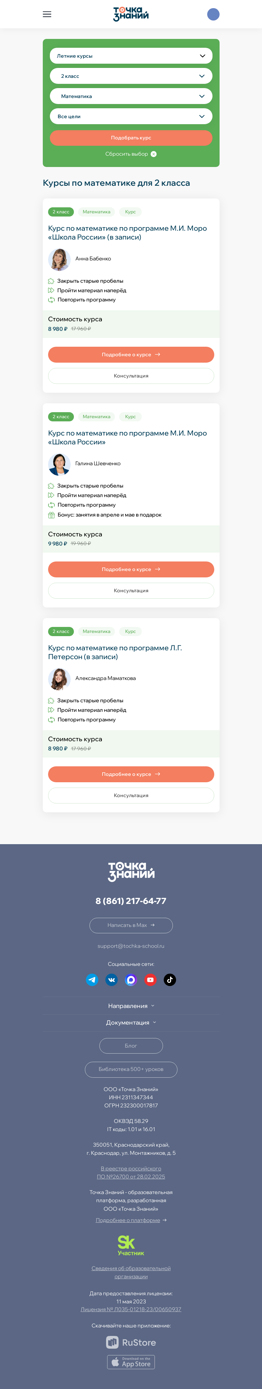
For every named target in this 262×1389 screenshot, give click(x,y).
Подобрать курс (131, 137)
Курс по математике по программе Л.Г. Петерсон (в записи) (115, 652)
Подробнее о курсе (126, 354)
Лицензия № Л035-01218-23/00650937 (131, 1309)
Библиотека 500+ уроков (131, 1069)
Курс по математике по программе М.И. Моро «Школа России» (127, 437)
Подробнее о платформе (128, 1220)
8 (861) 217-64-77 (131, 900)
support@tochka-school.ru (131, 946)
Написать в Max (127, 925)
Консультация (131, 376)
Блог (131, 1045)
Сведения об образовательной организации (131, 1272)
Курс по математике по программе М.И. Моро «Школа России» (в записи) (127, 232)
